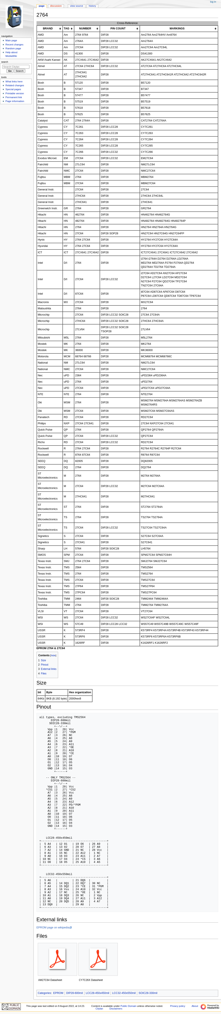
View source (76, 6)
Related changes (14, 85)
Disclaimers (116, 1008)
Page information (14, 101)
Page (42, 6)
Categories (44, 993)
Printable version (14, 93)
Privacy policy (177, 1006)
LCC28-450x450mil (97, 993)
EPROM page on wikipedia (53, 927)
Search (4, 62)
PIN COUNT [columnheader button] (118, 28)
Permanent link (13, 97)
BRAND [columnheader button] (48, 28)
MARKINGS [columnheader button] (177, 28)
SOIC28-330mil (148, 993)
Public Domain (129, 1006)
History (92, 6)
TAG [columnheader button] (66, 28)
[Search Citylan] (15, 67)
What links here (13, 81)
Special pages (13, 89)
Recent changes (14, 44)
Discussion (56, 6)
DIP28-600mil (74, 993)
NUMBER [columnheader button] (85, 28)
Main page (11, 40)
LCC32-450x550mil (124, 993)
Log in (213, 1)
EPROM (58, 993)
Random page (13, 48)
